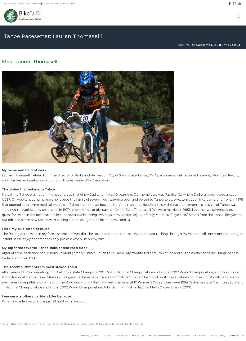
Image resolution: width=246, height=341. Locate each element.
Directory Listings (89, 335)
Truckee (36, 3)
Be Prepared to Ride (160, 335)
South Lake (10, 3)
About (107, 335)
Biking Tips (138, 335)
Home (180, 45)
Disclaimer (199, 335)
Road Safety (182, 335)
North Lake (24, 3)
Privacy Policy (217, 335)
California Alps (50, 3)
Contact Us (121, 335)
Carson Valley (67, 3)
